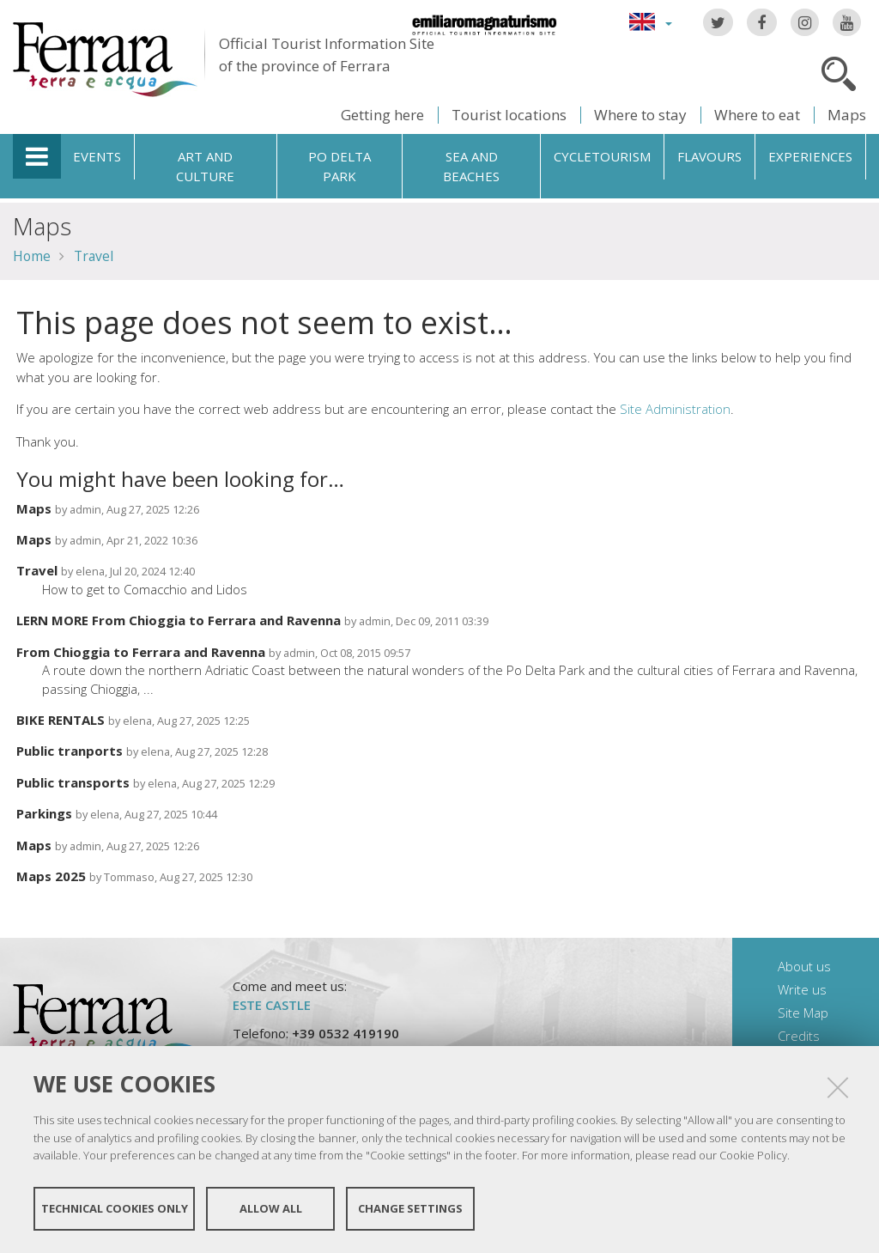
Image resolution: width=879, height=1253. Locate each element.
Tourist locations (509, 115)
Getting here (382, 115)
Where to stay (640, 115)
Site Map (803, 1012)
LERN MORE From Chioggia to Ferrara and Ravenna (178, 620)
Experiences (810, 156)
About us (804, 966)
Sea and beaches (471, 166)
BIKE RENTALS (60, 719)
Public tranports (69, 750)
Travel (93, 255)
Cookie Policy (753, 1155)
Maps (846, 115)
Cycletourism (602, 156)
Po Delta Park (339, 166)
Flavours (709, 156)
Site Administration (675, 408)
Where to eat (757, 115)
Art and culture (205, 166)
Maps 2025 (51, 876)
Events (97, 156)
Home (32, 255)
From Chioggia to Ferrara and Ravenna (140, 651)
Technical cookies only (114, 1208)
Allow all (270, 1208)
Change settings (410, 1208)
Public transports (73, 782)
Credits (799, 1035)
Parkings (44, 813)
